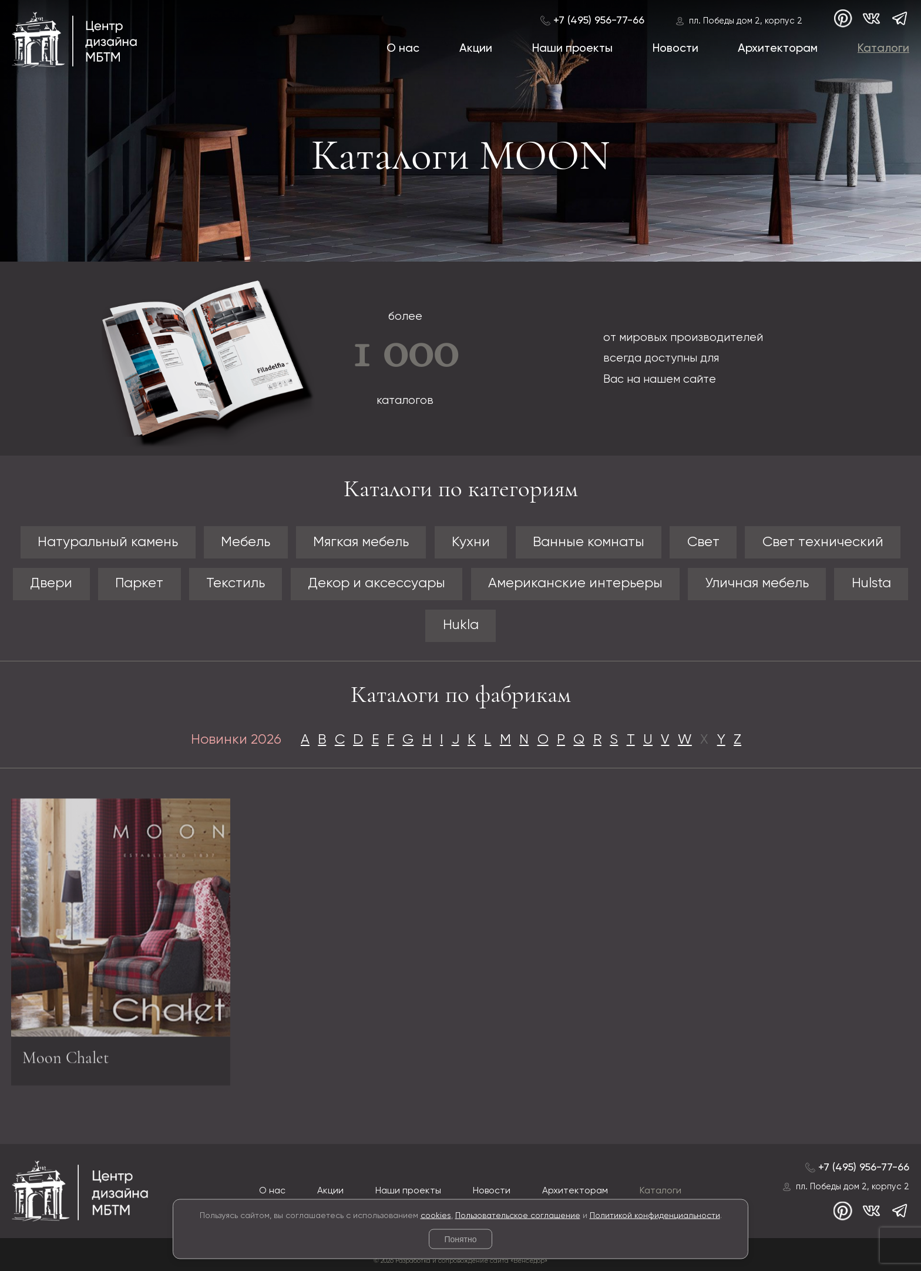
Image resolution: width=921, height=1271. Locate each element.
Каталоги (883, 48)
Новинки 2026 (236, 740)
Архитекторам (778, 48)
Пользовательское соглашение (517, 1215)
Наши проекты (572, 48)
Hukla (461, 625)
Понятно (460, 1239)
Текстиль (235, 583)
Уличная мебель (757, 583)
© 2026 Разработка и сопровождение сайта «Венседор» (460, 1260)
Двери (51, 583)
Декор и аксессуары (376, 583)
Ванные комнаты (588, 542)
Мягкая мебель (361, 542)
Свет (703, 542)
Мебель (245, 542)
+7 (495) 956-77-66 (598, 20)
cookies (436, 1215)
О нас (402, 48)
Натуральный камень (108, 542)
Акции (475, 48)
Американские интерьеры (575, 583)
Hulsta (871, 583)
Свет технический (822, 542)
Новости (675, 48)
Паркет (139, 583)
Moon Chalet (65, 1062)
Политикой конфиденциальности (655, 1215)
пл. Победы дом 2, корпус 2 (745, 21)
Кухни (471, 542)
